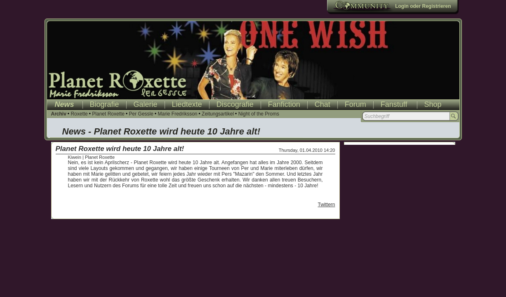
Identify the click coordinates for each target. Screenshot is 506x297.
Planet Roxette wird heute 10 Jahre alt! (120, 149)
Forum (355, 104)
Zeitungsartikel (218, 114)
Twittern (326, 204)
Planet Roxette (108, 114)
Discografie (235, 104)
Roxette (79, 114)
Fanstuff (394, 104)
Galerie (146, 104)
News (64, 104)
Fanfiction (284, 104)
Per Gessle (141, 114)
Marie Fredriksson (177, 114)
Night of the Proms (258, 114)
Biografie (104, 104)
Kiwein (74, 157)
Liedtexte (187, 104)
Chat (322, 104)
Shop (433, 104)
